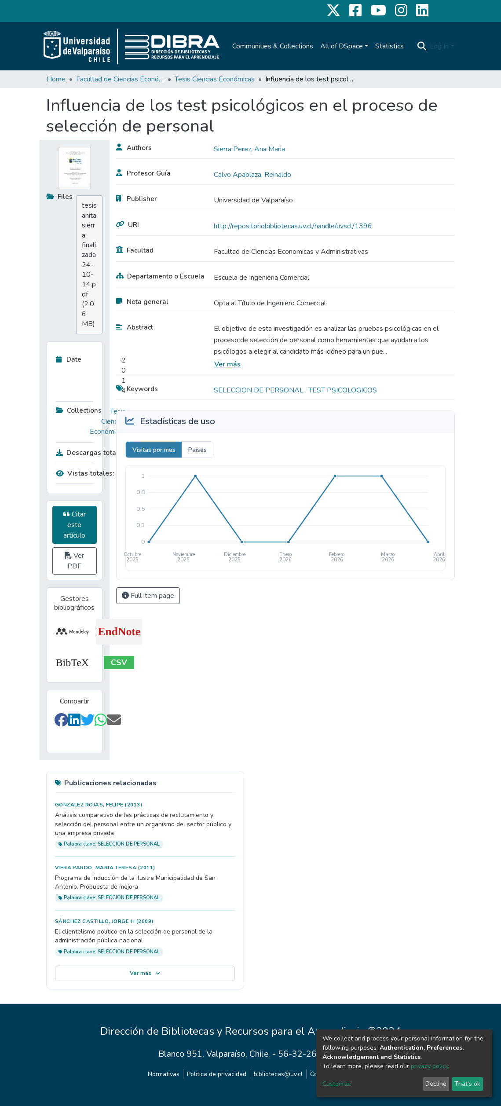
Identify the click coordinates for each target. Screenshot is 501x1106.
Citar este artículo (74, 524)
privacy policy (429, 1066)
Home (56, 79)
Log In (439, 46)
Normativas (163, 1074)
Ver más (227, 364)
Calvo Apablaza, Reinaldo (252, 174)
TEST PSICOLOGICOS (342, 390)
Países (197, 450)
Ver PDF (74, 561)
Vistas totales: (85, 473)
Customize (336, 1084)
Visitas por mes (154, 450)
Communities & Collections (272, 46)
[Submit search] (421, 46)
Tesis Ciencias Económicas (215, 79)
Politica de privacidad (216, 1074)
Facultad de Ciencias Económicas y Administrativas (120, 79)
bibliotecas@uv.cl (278, 1074)
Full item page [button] (148, 596)
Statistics (389, 46)
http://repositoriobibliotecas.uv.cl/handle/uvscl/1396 (293, 226)
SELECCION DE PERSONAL (259, 390)
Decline (435, 1084)
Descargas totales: (89, 453)
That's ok (467, 1084)
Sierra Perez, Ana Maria (249, 149)
